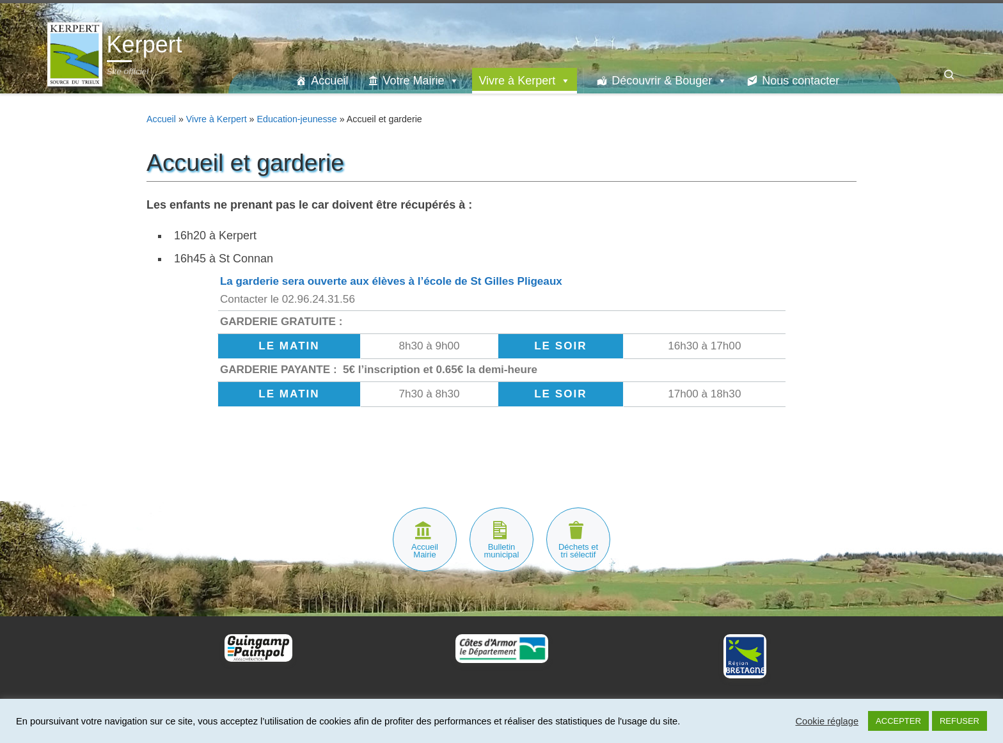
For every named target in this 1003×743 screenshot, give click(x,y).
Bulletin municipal (501, 550)
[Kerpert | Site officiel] (74, 53)
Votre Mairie (421, 80)
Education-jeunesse (296, 119)
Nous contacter (800, 80)
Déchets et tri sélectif (578, 550)
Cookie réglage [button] (826, 721)
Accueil (329, 80)
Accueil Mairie (424, 550)
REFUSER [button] (959, 721)
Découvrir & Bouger (669, 80)
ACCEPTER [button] (898, 721)
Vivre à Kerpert (524, 80)
